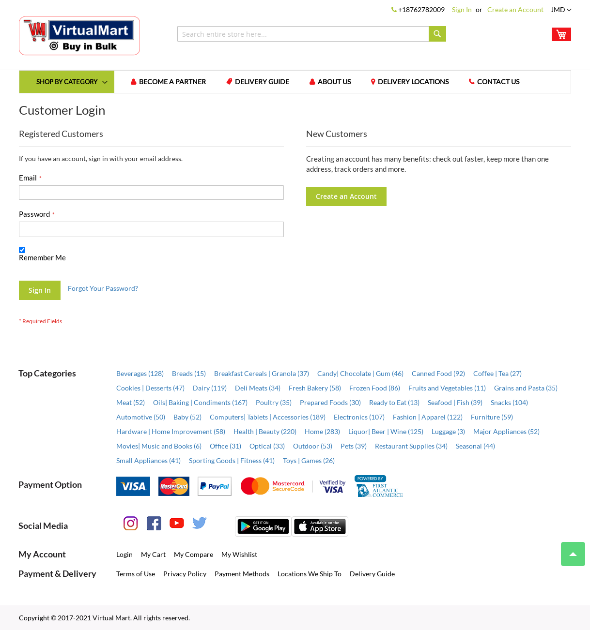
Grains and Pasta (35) (526, 388)
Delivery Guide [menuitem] (262, 81)
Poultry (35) (274, 402)
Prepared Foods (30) (330, 402)
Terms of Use (135, 574)
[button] (561, 10)
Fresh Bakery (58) (315, 388)
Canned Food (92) (438, 373)
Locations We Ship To (310, 574)
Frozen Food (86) (374, 388)
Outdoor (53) (312, 446)
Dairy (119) (210, 388)
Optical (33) (267, 446)
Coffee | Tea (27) (497, 373)
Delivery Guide (372, 574)
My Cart (153, 554)
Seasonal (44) (475, 446)
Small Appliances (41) (148, 460)
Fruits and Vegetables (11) (447, 388)
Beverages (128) (140, 373)
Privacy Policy (184, 574)
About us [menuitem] (334, 81)
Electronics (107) (359, 417)
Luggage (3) (448, 431)
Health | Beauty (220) (264, 431)
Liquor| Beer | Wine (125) (385, 431)
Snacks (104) (509, 402)
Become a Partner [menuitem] (172, 81)
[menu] (295, 82)
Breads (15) (189, 373)
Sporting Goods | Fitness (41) (232, 460)
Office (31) (225, 446)
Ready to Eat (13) (394, 402)
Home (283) (322, 431)
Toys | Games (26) (309, 460)
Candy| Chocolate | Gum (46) (360, 373)
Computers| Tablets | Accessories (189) (268, 417)
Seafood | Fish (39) (455, 402)
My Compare (193, 554)
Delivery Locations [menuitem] (413, 81)
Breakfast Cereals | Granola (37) (261, 373)
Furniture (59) (492, 417)
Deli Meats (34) (257, 388)
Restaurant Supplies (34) (411, 446)
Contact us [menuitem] (498, 81)
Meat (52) (130, 402)
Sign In (462, 9)
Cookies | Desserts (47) (150, 388)
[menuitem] (66, 81)
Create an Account (515, 9)
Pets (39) (354, 446)
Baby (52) (187, 417)
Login (124, 554)
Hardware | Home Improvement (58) (170, 431)
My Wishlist (239, 554)
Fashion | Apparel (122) (428, 417)
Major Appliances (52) (506, 431)
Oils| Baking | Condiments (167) (200, 402)
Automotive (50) (140, 417)
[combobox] (311, 34)
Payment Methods (242, 574)
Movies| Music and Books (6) (159, 446)
